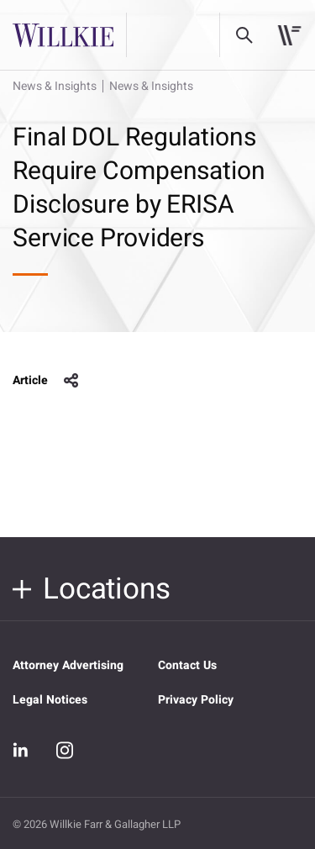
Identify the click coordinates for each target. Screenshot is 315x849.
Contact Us (187, 665)
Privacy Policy (196, 700)
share (71, 380)
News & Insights (55, 86)
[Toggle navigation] (289, 35)
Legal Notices (50, 700)
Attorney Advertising (68, 665)
